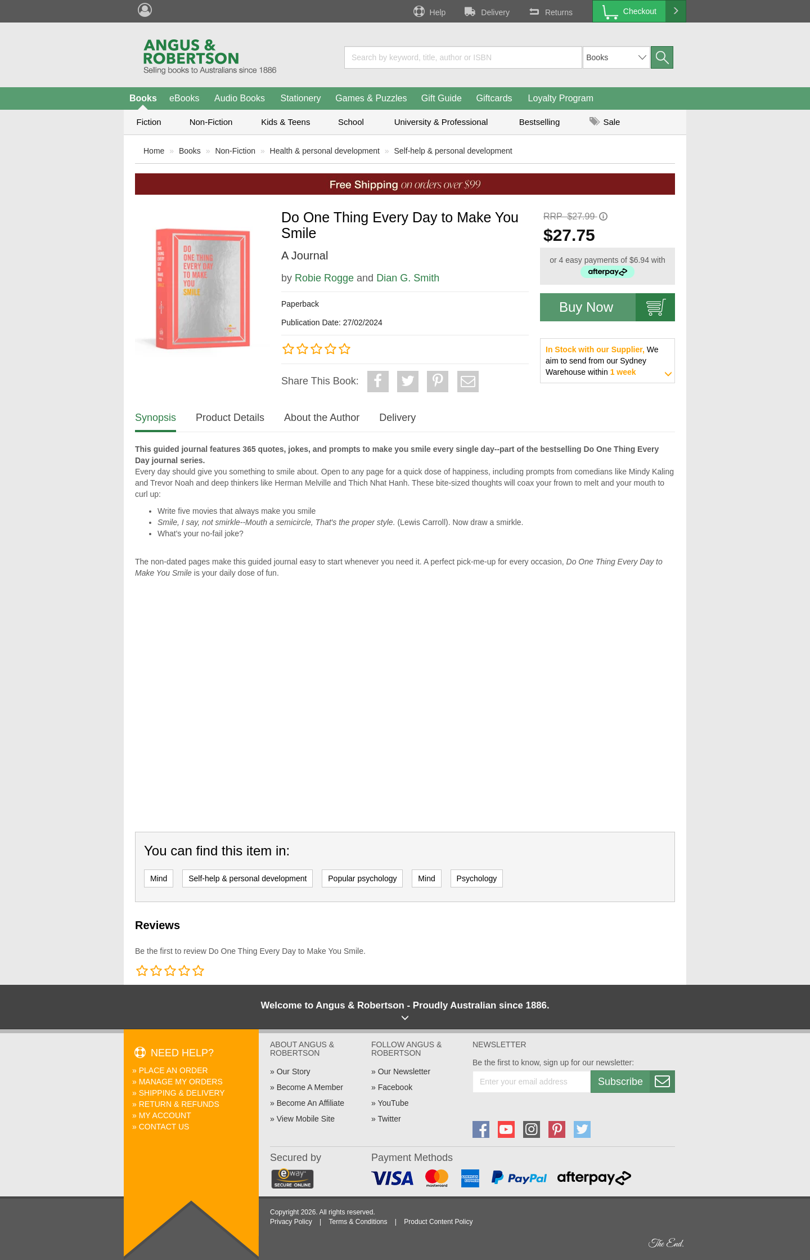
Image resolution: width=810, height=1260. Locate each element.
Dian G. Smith (407, 278)
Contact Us (164, 1126)
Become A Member (310, 1087)
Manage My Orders (181, 1081)
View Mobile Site (306, 1118)
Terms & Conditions (357, 1222)
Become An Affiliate (310, 1102)
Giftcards (494, 98)
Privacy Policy (291, 1222)
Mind (158, 878)
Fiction (148, 122)
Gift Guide (441, 98)
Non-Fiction (211, 122)
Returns (549, 11)
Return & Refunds (179, 1104)
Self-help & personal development (453, 150)
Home (153, 150)
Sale (605, 122)
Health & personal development (325, 150)
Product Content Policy (438, 1222)
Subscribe (636, 1081)
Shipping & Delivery (182, 1092)
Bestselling (539, 122)
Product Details (230, 417)
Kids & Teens (285, 122)
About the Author (321, 417)
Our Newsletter (404, 1071)
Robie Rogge (324, 278)
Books (143, 98)
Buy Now (617, 307)
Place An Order (173, 1070)
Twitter (388, 1118)
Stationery (300, 98)
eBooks (184, 98)
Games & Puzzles (371, 98)
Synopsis (155, 417)
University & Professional (441, 122)
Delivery (486, 11)
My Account (165, 1115)
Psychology (477, 878)
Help (428, 11)
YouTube (392, 1102)
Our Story (293, 1071)
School (351, 122)
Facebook (395, 1087)
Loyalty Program (561, 98)
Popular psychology (362, 878)
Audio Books (239, 98)
